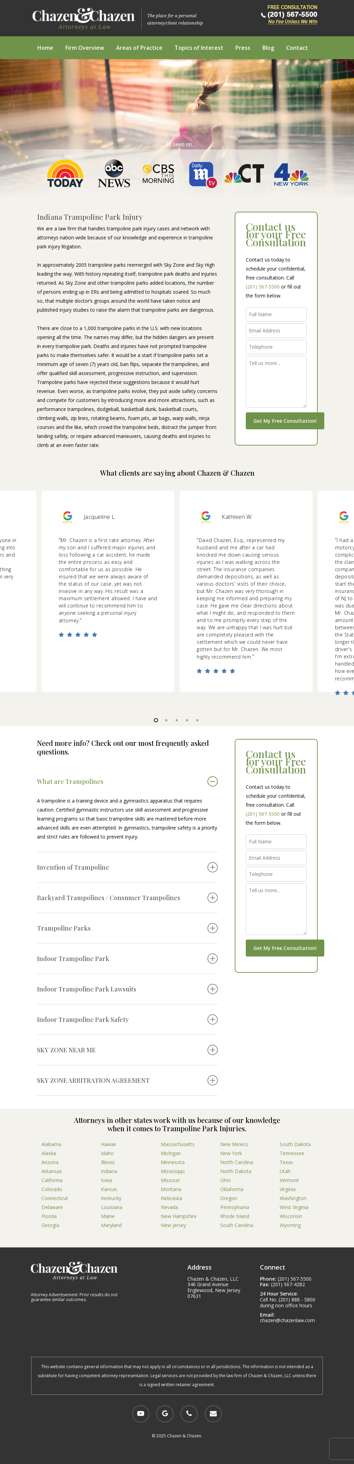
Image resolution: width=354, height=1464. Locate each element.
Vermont (289, 1180)
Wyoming (290, 1225)
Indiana (109, 1171)
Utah (285, 1171)
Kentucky (111, 1198)
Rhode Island (234, 1216)
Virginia (288, 1189)
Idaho (107, 1153)
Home (45, 48)
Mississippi (173, 1171)
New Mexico (234, 1144)
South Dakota (295, 1144)
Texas (286, 1162)
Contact (297, 48)
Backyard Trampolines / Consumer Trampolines (127, 898)
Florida (49, 1216)
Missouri (170, 1180)
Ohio (225, 1180)
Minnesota (173, 1162)
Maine (108, 1216)
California (52, 1180)
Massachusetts (178, 1144)
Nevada (169, 1207)
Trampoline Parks (127, 928)
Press (242, 48)
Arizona (49, 1162)
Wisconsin (291, 1216)
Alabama (51, 1144)
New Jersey (173, 1225)
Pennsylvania (234, 1207)
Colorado (51, 1189)
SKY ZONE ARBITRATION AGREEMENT (127, 1080)
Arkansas (51, 1171)
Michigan (171, 1153)
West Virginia (294, 1207)
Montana (171, 1189)
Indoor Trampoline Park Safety (127, 1019)
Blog (268, 48)
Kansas (109, 1189)
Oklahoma (231, 1189)
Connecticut (54, 1198)
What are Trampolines (127, 781)
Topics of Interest (199, 48)
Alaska (48, 1153)
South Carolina (236, 1225)
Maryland (111, 1225)
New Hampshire (179, 1216)
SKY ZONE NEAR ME (127, 1050)
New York (231, 1153)
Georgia (50, 1225)
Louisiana (111, 1207)
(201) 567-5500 (263, 286)
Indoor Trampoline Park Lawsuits (127, 989)
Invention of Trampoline (127, 867)
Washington (293, 1198)
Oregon (228, 1198)
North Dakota (235, 1171)
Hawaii (108, 1144)
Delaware (52, 1207)
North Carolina (236, 1162)
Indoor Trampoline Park (127, 958)
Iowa (106, 1180)
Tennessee (292, 1153)
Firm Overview (84, 48)
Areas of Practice (139, 48)
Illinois (108, 1162)
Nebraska (171, 1198)
